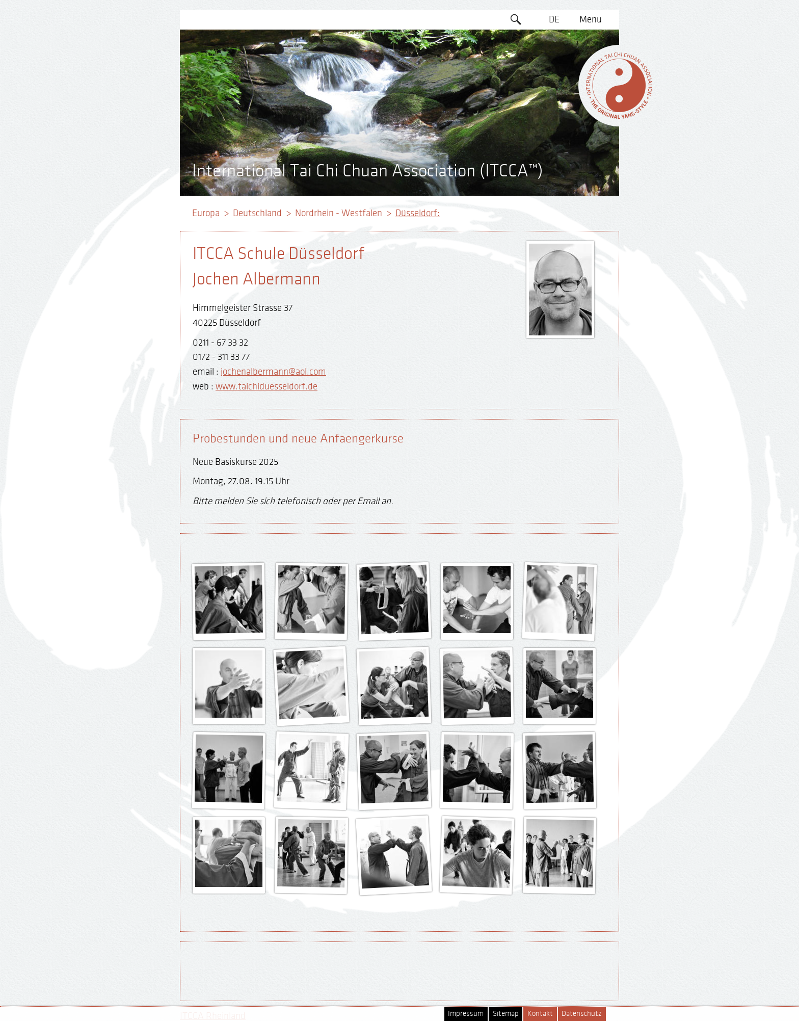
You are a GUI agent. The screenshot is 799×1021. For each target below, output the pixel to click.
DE (554, 19)
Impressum (466, 1013)
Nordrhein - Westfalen (338, 213)
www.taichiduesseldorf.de (266, 386)
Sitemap (506, 1013)
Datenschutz (582, 1013)
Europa (206, 213)
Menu (590, 19)
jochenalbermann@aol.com (273, 371)
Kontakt (540, 1013)
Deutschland (257, 213)
